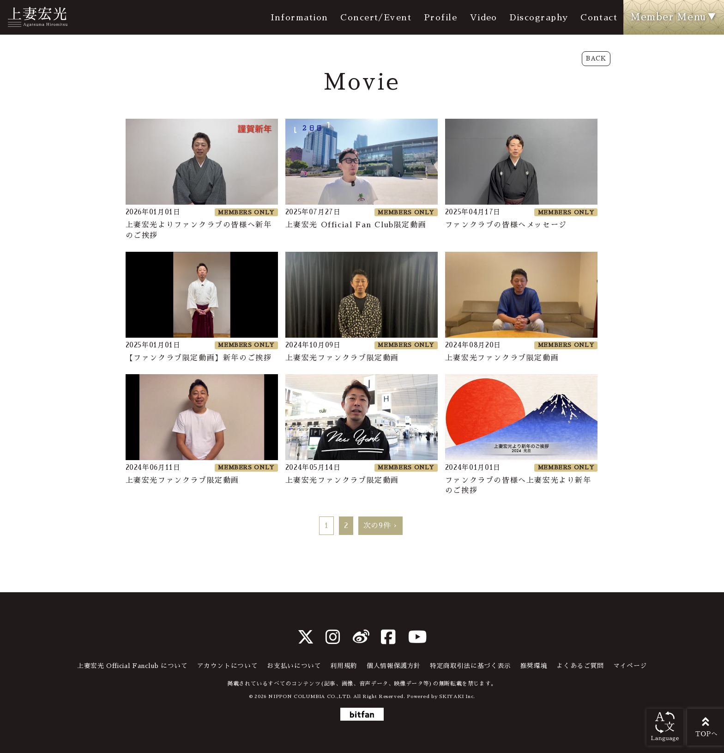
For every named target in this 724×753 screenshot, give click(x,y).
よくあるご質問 (579, 666)
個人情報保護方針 (394, 666)
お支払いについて (294, 666)
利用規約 (343, 666)
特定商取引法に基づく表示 (470, 666)
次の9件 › (380, 525)
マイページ (630, 666)
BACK (596, 58)
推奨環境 (534, 666)
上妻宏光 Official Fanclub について (132, 666)
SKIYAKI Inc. (457, 696)
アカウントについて (227, 666)
